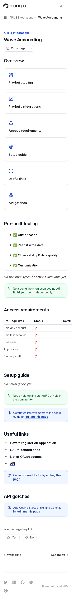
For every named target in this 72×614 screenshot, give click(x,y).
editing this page (36, 416)
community (25, 399)
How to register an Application (33, 443)
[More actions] (67, 6)
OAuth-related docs (25, 450)
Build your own (23, 292)
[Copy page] (16, 48)
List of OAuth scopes (26, 457)
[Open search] (54, 6)
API (12, 463)
